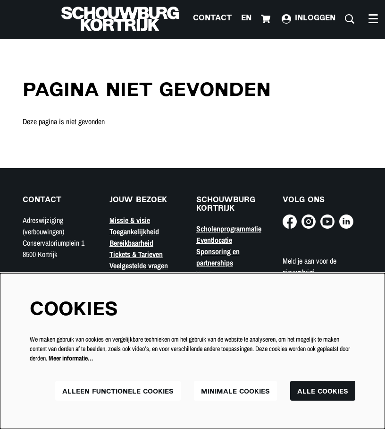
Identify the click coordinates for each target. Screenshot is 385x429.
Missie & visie (129, 220)
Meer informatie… (71, 358)
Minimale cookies (235, 392)
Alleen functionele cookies (118, 392)
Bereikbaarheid (131, 243)
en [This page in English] (246, 18)
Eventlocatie (214, 240)
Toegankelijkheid (134, 231)
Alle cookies (322, 392)
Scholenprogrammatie (228, 228)
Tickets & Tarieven (136, 254)
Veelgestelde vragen (138, 265)
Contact (212, 18)
